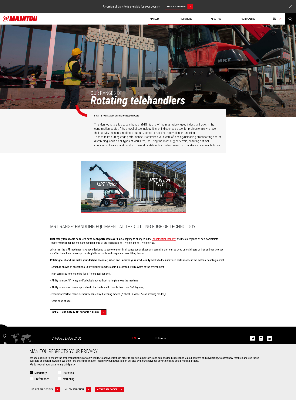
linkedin (267, 338)
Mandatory (40, 373)
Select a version (180, 6)
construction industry (164, 238)
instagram (259, 338)
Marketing (68, 379)
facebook (250, 338)
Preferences (41, 379)
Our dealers (248, 18)
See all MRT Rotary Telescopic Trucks (79, 312)
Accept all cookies (110, 389)
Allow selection (78, 389)
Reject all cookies (46, 389)
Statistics (68, 373)
